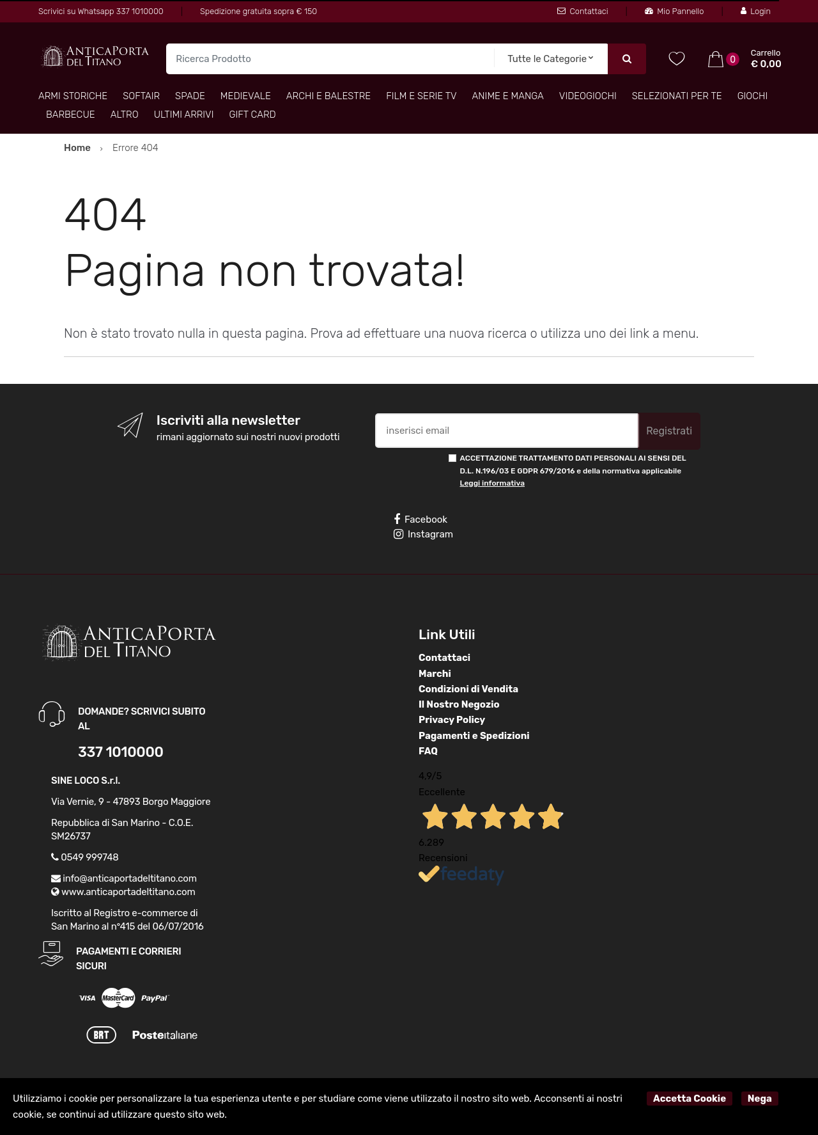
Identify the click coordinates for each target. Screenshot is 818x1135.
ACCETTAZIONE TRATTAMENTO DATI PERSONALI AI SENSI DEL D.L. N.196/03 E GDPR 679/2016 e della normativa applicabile (573, 471)
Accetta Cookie (689, 1098)
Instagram (423, 534)
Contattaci (582, 11)
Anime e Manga (508, 96)
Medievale (245, 96)
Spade (190, 96)
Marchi (435, 673)
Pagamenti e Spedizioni (474, 736)
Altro (125, 114)
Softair (141, 96)
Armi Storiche (72, 96)
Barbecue (70, 114)
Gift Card (252, 114)
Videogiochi (588, 96)
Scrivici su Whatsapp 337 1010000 (101, 11)
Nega (760, 1098)
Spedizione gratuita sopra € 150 (258, 11)
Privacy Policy (452, 720)
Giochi (752, 96)
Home (77, 148)
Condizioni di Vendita (468, 689)
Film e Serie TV (421, 96)
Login (756, 11)
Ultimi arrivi (184, 114)
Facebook (420, 519)
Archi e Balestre (328, 96)
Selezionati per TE (677, 96)
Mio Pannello (674, 11)
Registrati (669, 431)
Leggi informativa (492, 483)
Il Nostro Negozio (459, 704)
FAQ (428, 751)
